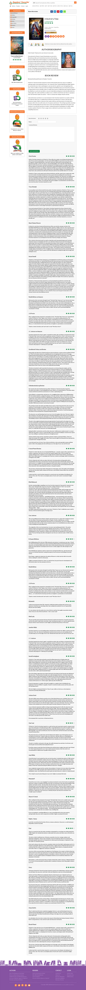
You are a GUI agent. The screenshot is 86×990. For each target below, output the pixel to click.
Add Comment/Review (37, 153)
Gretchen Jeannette (50, 22)
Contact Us (58, 973)
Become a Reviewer (60, 976)
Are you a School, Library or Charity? (41, 978)
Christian (52, 5)
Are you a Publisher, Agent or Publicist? (18, 978)
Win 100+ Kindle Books (38, 975)
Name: (30, 123)
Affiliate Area (70, 976)
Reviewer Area (70, 975)
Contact (23, 6)
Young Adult (15, 19)
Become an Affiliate (60, 978)
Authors (13, 6)
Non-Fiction (64, 5)
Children (43, 5)
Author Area (70, 973)
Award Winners (37, 5)
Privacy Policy (62, 984)
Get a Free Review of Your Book (16, 973)
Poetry (35, 7)
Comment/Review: (33, 126)
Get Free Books (36, 976)
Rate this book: (32, 119)
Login (26, 6)
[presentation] (39, 147)
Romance (70, 5)
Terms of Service (72, 984)
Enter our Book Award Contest (16, 975)
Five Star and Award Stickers (16, 979)
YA (48, 5)
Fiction (58, 5)
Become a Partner (60, 979)
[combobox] (54, 3)
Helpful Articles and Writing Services (18, 976)
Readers (18, 6)
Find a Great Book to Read (39, 973)
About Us (58, 975)
